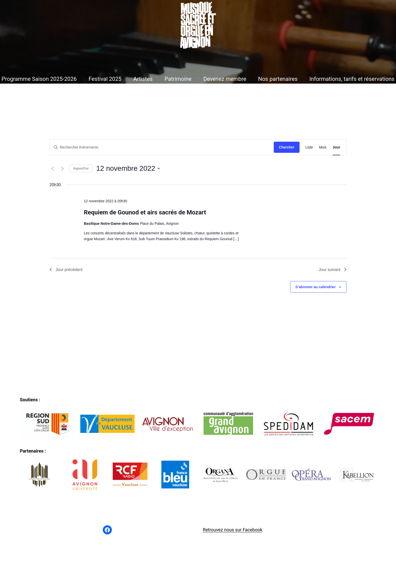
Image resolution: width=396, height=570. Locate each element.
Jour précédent (66, 269)
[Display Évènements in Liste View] (309, 147)
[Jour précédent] (52, 168)
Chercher (286, 147)
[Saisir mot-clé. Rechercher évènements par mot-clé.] (162, 147)
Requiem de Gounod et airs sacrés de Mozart (145, 212)
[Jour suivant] (62, 168)
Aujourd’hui (80, 168)
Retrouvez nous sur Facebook (232, 529)
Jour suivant (332, 269)
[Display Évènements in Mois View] (323, 147)
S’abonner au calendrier (315, 287)
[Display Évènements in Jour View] (336, 147)
